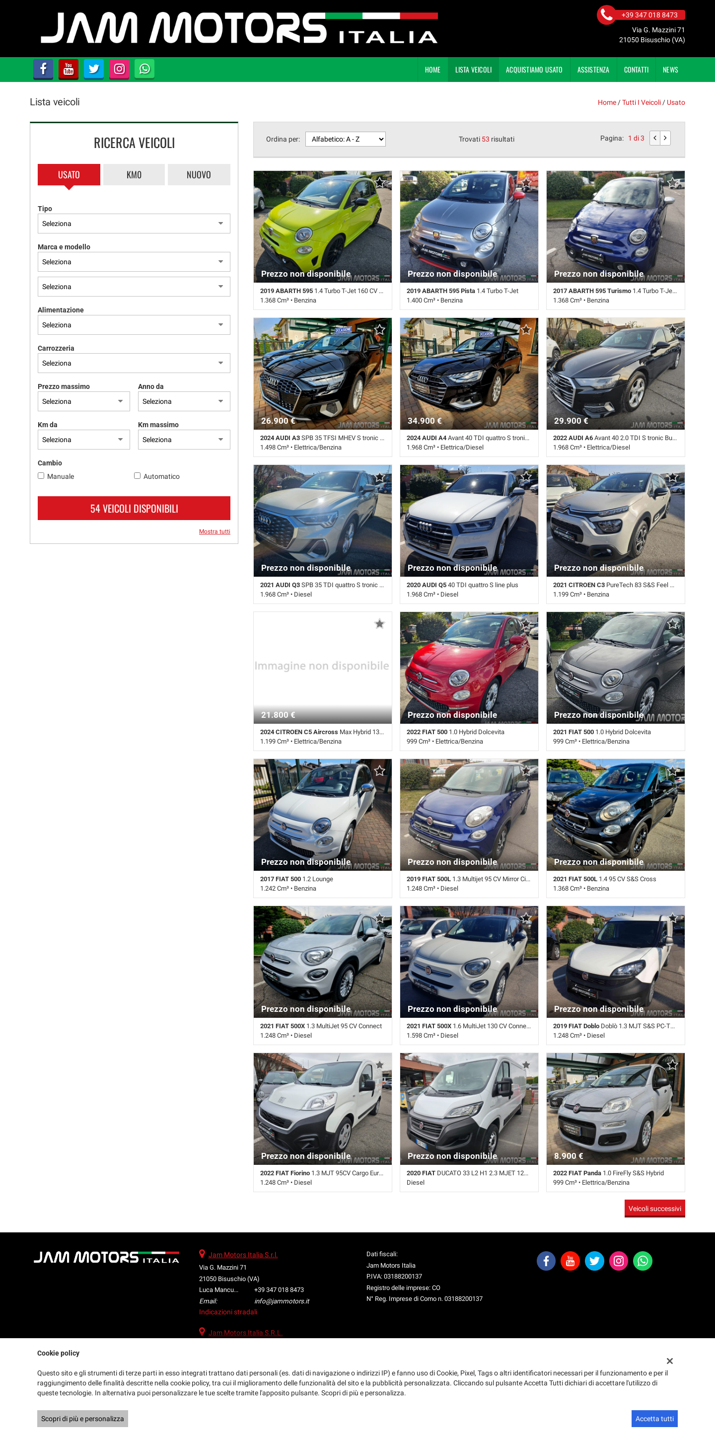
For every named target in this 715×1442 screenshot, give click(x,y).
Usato (69, 174)
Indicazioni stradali (228, 1312)
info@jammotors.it (281, 1301)
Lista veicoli (473, 69)
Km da (48, 425)
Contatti (636, 69)
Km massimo (158, 425)
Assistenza (593, 69)
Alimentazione (61, 310)
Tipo (45, 209)
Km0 (134, 174)
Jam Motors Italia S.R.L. (246, 1333)
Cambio (50, 463)
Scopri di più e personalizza (82, 1419)
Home (433, 69)
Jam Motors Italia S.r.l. (243, 1255)
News (670, 69)
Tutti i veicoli (641, 102)
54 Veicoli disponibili (134, 508)
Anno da (151, 386)
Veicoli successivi (655, 1209)
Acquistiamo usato (534, 69)
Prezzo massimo (64, 386)
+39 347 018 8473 (279, 1289)
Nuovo (199, 174)
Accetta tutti (655, 1419)
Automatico (161, 476)
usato (676, 102)
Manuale (60, 476)
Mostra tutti (214, 531)
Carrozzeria (56, 348)
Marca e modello (64, 247)
